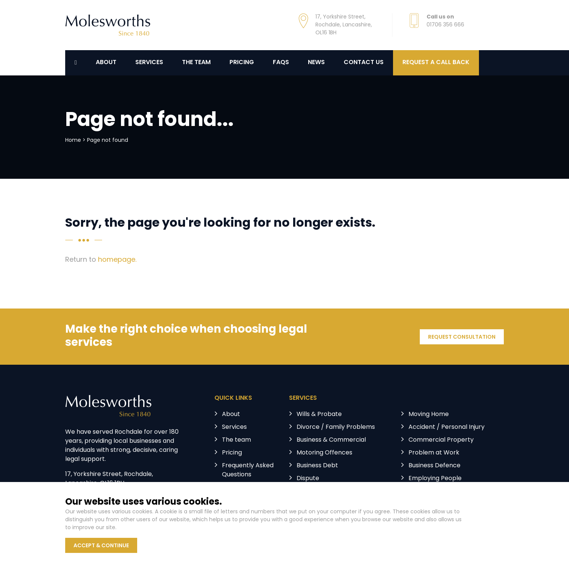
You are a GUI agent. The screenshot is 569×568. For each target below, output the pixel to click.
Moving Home (428, 414)
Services (149, 63)
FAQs (281, 63)
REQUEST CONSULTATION (462, 337)
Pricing (241, 63)
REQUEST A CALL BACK (436, 63)
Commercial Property (441, 440)
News (316, 63)
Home (73, 140)
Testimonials (240, 488)
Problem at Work (433, 453)
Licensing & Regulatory (441, 491)
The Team (196, 63)
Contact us (364, 63)
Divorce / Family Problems (336, 427)
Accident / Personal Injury (446, 427)
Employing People (435, 479)
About (106, 63)
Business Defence (434, 466)
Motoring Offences (324, 453)
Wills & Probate (319, 414)
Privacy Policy (162, 526)
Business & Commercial (331, 440)
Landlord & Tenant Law (330, 491)
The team (236, 440)
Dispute (308, 479)
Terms (201, 526)
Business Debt (317, 466)
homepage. (117, 260)
